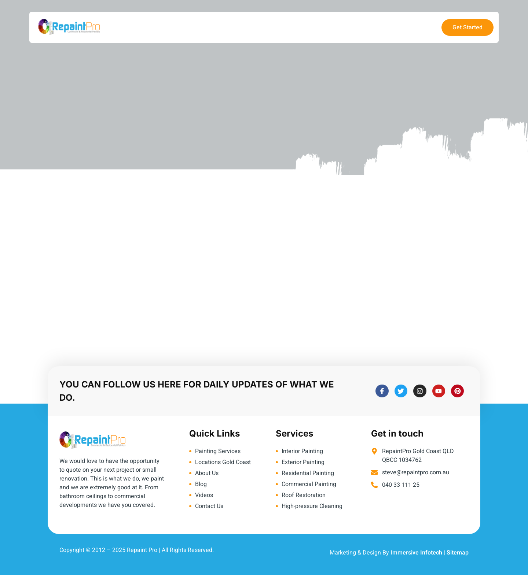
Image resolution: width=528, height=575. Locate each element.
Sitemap (458, 552)
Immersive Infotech (416, 552)
